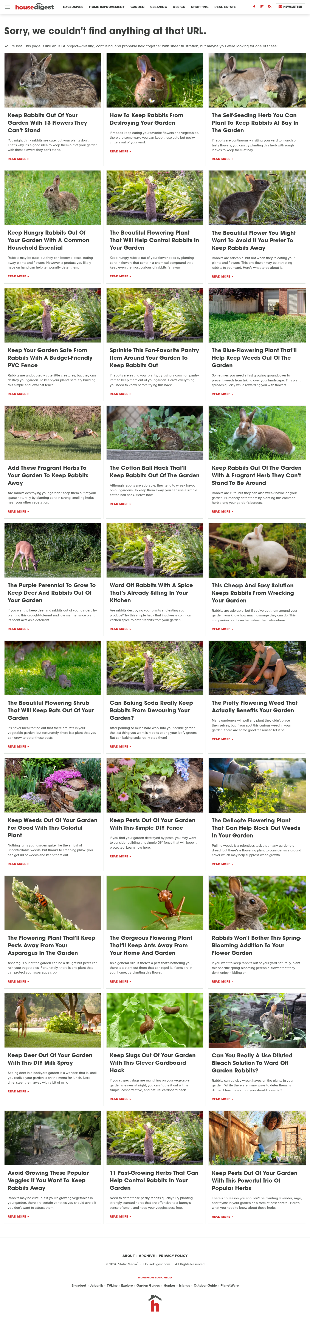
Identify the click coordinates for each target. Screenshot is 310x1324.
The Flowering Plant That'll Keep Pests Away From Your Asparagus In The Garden (51, 946)
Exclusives (73, 7)
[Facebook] (254, 7)
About (128, 1255)
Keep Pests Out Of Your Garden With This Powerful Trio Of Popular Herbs (255, 1181)
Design (179, 7)
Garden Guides (148, 1285)
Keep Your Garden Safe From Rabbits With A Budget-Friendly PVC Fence (50, 358)
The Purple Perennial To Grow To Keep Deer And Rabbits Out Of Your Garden (52, 593)
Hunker (169, 1285)
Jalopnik (96, 1285)
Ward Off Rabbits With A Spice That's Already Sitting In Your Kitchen (151, 593)
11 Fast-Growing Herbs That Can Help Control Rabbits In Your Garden (154, 1181)
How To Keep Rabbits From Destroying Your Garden (146, 119)
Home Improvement (107, 7)
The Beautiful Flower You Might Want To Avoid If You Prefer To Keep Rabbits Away (254, 241)
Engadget (78, 1285)
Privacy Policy (173, 1255)
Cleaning (158, 7)
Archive (147, 1255)
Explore (127, 1285)
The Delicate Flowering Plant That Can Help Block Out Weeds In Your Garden (256, 828)
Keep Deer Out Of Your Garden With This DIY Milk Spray (50, 1059)
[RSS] (269, 7)
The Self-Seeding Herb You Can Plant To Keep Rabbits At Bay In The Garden (255, 123)
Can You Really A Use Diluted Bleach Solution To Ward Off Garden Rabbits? (252, 1063)
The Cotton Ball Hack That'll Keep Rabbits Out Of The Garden (155, 472)
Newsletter (290, 7)
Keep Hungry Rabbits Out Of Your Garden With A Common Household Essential (48, 240)
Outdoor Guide (205, 1285)
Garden (137, 7)
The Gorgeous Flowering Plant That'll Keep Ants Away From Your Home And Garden (151, 946)
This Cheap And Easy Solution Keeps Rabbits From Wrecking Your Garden (253, 593)
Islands (184, 1285)
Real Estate (225, 7)
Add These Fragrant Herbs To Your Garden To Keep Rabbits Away (48, 476)
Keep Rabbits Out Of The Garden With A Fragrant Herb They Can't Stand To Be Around (257, 476)
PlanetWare (229, 1285)
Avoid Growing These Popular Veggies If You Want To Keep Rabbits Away (48, 1181)
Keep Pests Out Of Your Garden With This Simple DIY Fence (152, 824)
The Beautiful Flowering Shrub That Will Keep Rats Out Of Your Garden (51, 711)
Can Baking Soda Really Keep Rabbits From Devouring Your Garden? (151, 711)
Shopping (200, 7)
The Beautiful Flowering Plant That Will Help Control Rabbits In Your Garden (154, 240)
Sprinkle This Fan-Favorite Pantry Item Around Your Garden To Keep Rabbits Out (154, 358)
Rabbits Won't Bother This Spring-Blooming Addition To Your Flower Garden (256, 946)
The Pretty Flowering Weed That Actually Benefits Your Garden (255, 707)
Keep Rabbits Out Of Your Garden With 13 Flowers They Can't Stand (47, 123)
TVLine (112, 1285)
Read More (17, 159)
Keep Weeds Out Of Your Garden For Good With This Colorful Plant (53, 828)
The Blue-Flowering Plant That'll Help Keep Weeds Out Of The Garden (254, 358)
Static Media (127, 1264)
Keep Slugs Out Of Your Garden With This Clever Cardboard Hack (153, 1063)
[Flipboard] (262, 7)
